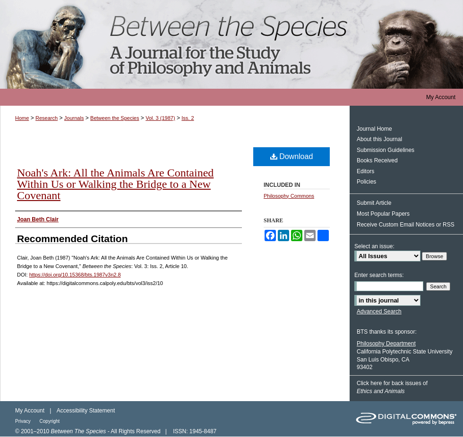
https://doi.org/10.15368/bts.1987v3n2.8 (75, 274)
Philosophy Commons (289, 196)
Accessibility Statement (86, 410)
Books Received (377, 160)
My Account (29, 410)
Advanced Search (379, 311)
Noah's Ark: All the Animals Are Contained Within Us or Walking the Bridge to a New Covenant (115, 184)
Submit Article (374, 203)
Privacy (23, 421)
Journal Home (374, 129)
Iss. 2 (187, 118)
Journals (74, 118)
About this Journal (379, 139)
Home (22, 118)
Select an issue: (374, 246)
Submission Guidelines (385, 150)
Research (46, 118)
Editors (365, 171)
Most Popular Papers (383, 213)
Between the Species (231, 44)
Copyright (50, 421)
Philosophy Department (386, 343)
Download (291, 156)
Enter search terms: (379, 275)
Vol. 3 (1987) (160, 118)
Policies (366, 181)
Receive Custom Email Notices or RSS (405, 224)
